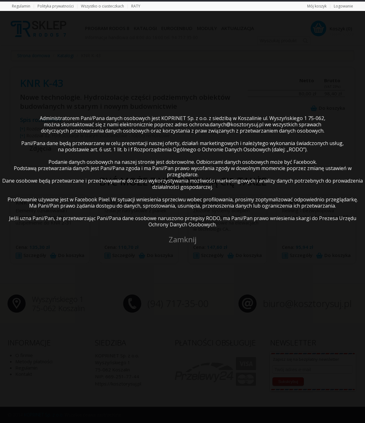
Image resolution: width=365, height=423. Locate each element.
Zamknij (183, 239)
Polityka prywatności (56, 6)
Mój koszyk (317, 6)
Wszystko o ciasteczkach (102, 6)
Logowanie (343, 6)
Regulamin (21, 6)
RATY (135, 6)
